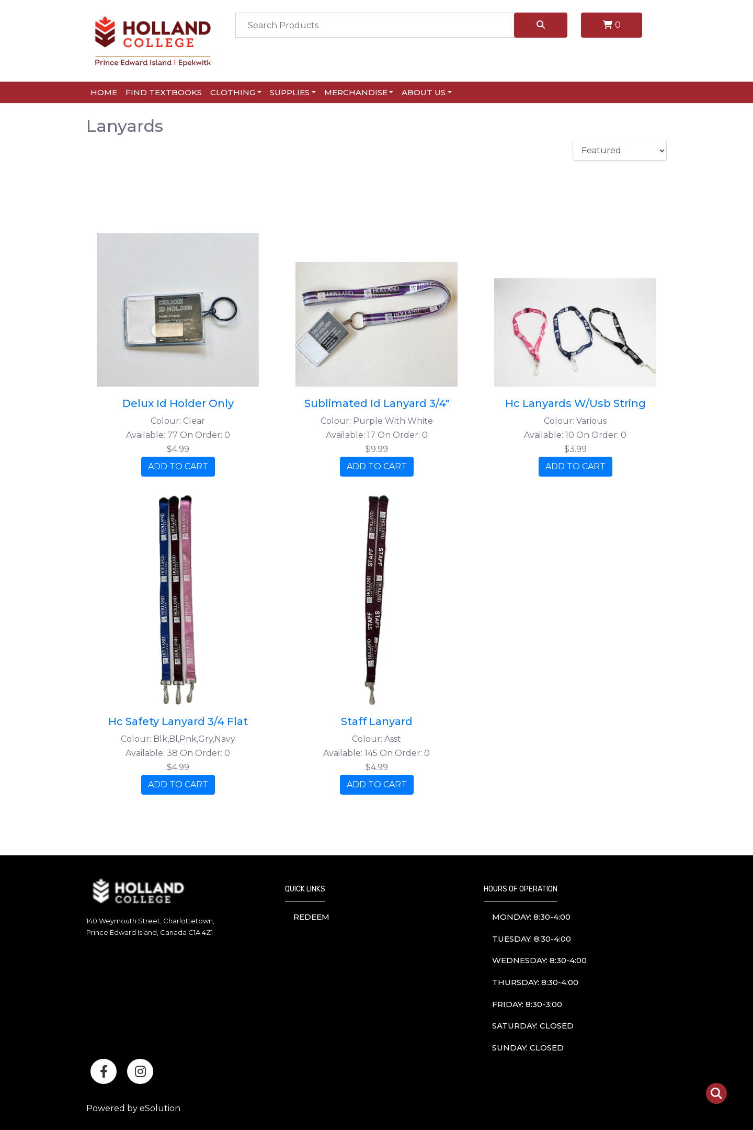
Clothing (232, 92)
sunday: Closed (528, 1048)
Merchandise (355, 92)
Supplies (290, 92)
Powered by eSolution (133, 1108)
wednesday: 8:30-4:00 (539, 960)
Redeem (311, 917)
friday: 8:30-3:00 (527, 1004)
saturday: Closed (533, 1026)
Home (103, 92)
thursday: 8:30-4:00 (535, 982)
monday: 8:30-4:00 (531, 917)
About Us (424, 92)
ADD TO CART (178, 466)
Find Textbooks (164, 92)
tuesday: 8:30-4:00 (531, 939)
